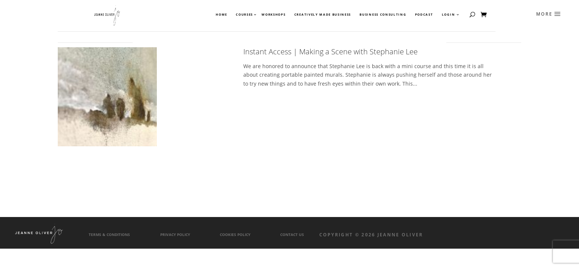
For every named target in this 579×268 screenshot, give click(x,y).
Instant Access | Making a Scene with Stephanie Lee (330, 52)
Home (221, 14)
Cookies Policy (235, 234)
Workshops (273, 14)
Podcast (424, 14)
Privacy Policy (175, 234)
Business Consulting (383, 14)
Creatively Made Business (322, 14)
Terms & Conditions (109, 234)
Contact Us (292, 234)
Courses (244, 14)
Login (448, 14)
